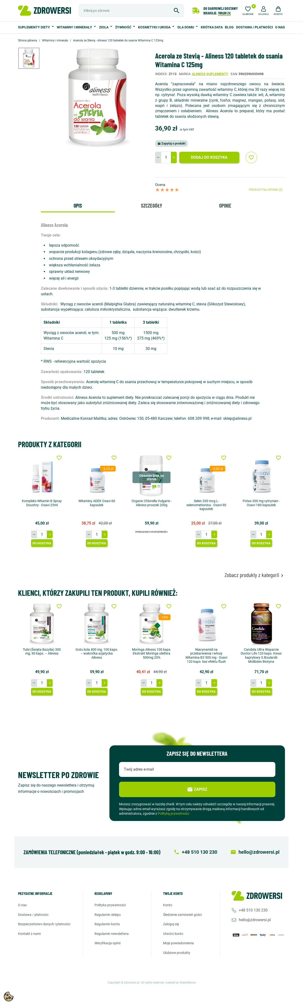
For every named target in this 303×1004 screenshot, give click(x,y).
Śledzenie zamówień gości (182, 915)
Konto (167, 905)
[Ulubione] (247, 10)
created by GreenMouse (180, 982)
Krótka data (212, 27)
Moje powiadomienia (178, 943)
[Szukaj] (131, 10)
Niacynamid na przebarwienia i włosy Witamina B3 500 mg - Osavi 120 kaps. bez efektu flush (206, 655)
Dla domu (186, 27)
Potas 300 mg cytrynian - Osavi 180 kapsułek (261, 503)
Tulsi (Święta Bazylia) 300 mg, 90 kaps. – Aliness (42, 652)
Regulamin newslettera (112, 934)
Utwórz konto (173, 934)
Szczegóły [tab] (151, 205)
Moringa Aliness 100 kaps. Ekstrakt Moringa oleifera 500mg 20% (151, 654)
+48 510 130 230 (253, 910)
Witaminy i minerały (75, 27)
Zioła (104, 27)
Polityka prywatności (110, 905)
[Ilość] (166, 157)
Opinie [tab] (225, 205)
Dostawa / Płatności (254, 27)
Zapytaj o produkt (171, 143)
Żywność (123, 27)
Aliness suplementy (210, 74)
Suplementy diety (34, 27)
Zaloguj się (171, 924)
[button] (263, 10)
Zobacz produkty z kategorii (255, 574)
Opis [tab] (78, 205)
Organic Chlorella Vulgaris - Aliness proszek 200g (152, 503)
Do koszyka (41, 543)
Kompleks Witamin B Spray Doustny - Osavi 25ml (42, 503)
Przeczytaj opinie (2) (266, 189)
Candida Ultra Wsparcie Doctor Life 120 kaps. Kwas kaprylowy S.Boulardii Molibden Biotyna (261, 655)
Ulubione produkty (176, 953)
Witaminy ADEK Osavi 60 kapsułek (96, 503)
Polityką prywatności (173, 813)
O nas (280, 27)
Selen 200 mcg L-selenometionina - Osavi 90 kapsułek (206, 505)
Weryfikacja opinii (107, 943)
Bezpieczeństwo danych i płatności (44, 924)
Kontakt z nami (29, 934)
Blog (229, 27)
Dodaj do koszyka (209, 157)
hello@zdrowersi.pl (255, 920)
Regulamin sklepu (108, 915)
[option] (32, 58)
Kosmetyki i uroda (154, 27)
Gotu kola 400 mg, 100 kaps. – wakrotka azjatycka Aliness (97, 654)
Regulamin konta (107, 924)
